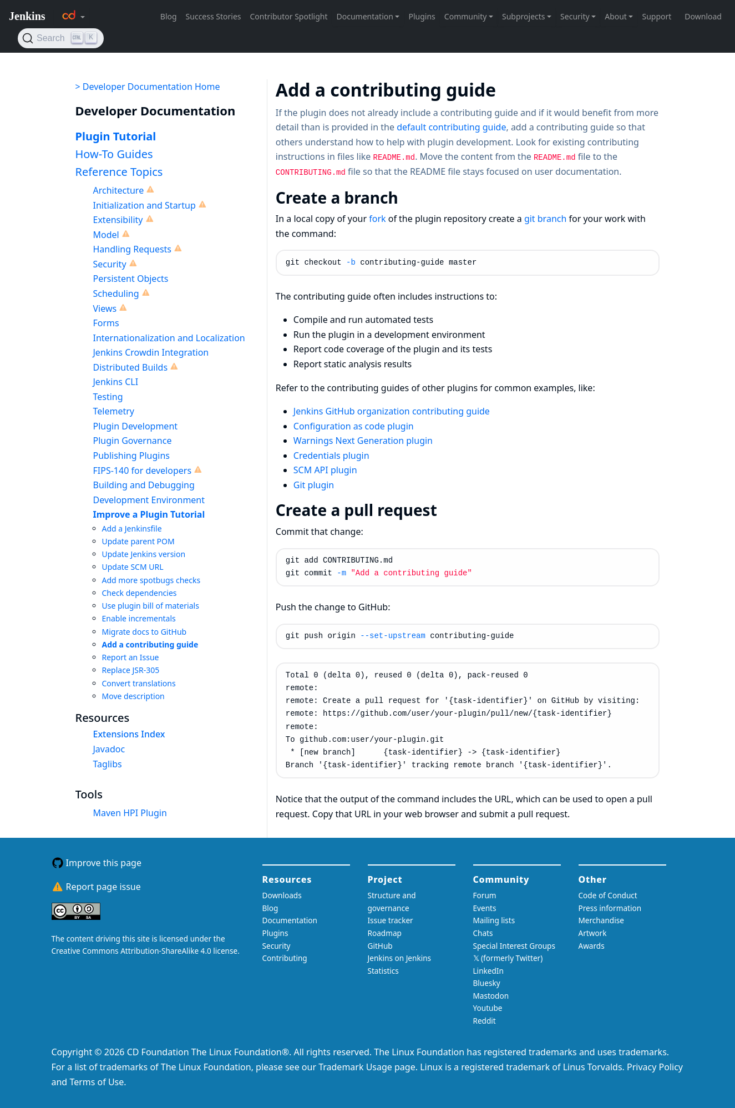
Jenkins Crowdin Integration (151, 352)
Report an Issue (130, 657)
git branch (545, 219)
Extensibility (118, 220)
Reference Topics (119, 171)
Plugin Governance (132, 440)
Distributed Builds (130, 367)
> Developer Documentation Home (147, 86)
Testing (108, 397)
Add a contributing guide (150, 644)
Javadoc (109, 749)
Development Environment (149, 500)
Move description (133, 696)
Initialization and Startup (144, 205)
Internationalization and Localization (169, 338)
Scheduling (116, 293)
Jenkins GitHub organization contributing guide (391, 411)
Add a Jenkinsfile (132, 528)
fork (377, 219)
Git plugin (313, 485)
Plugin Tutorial (115, 136)
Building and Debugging (144, 485)
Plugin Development (135, 426)
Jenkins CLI (116, 382)
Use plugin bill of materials (150, 605)
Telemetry (113, 411)
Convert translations (139, 683)
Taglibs (107, 764)
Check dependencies (139, 593)
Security (109, 264)
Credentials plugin (331, 455)
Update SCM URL (133, 566)
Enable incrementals (139, 618)
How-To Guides (114, 153)
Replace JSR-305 (131, 670)
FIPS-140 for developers (142, 470)
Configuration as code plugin (353, 426)
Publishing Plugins (131, 455)
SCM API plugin (325, 470)
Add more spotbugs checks (151, 580)
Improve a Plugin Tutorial (149, 514)
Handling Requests (132, 249)
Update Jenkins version (144, 554)
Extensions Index (129, 734)
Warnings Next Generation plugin (363, 440)
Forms (106, 323)
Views (105, 308)
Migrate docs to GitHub (144, 631)
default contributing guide (451, 127)
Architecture (118, 190)
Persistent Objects (131, 278)
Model (106, 235)
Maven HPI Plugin (130, 813)
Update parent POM (138, 541)
